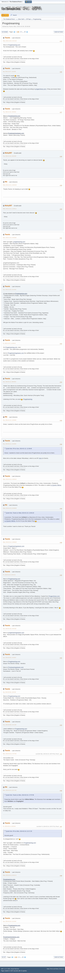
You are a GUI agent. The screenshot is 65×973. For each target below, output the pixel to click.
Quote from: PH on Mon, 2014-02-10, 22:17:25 (19, 831)
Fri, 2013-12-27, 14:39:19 (9, 343)
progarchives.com (40, 89)
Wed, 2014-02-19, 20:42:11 (9, 875)
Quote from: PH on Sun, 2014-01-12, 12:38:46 (19, 448)
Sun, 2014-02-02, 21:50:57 (9, 657)
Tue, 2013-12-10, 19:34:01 (9, 112)
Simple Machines (15, 968)
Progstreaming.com (14, 45)
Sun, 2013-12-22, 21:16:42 (9, 289)
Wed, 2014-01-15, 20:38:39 (9, 508)
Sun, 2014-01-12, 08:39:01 (9, 381)
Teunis (7, 38)
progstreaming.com (19, 241)
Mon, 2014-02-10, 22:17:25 (9, 790)
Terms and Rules (54, 968)
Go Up (4, 957)
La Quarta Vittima (56, 485)
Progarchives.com (54, 596)
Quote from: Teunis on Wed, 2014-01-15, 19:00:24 (20, 513)
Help (48, 968)
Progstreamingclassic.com (16, 133)
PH (6, 182)
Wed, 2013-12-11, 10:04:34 (9, 185)
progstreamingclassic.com (16, 632)
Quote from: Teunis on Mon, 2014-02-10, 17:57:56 (20, 795)
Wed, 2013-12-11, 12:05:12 (9, 208)
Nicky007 (8, 153)
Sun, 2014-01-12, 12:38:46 (9, 420)
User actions (58, 32)
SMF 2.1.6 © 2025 (5, 968)
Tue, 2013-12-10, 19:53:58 (9, 156)
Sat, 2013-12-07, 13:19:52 (9, 71)
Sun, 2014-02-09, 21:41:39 (9, 724)
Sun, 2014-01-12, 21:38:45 (9, 443)
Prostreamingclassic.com (15, 667)
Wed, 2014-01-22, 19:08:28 (9, 542)
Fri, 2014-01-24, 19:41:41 (9, 574)
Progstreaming (27, 399)
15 (25, 32)
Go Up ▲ (61, 968)
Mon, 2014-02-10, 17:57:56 (9, 753)
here (40, 458)
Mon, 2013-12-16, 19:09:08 (9, 237)
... (23, 32)
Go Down (5, 32)
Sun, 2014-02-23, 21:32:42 (9, 921)
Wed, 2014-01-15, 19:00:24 (9, 479)
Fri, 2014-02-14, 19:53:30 (9, 826)
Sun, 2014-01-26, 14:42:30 (9, 628)
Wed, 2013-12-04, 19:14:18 (9, 40)
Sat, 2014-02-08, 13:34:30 (9, 692)
